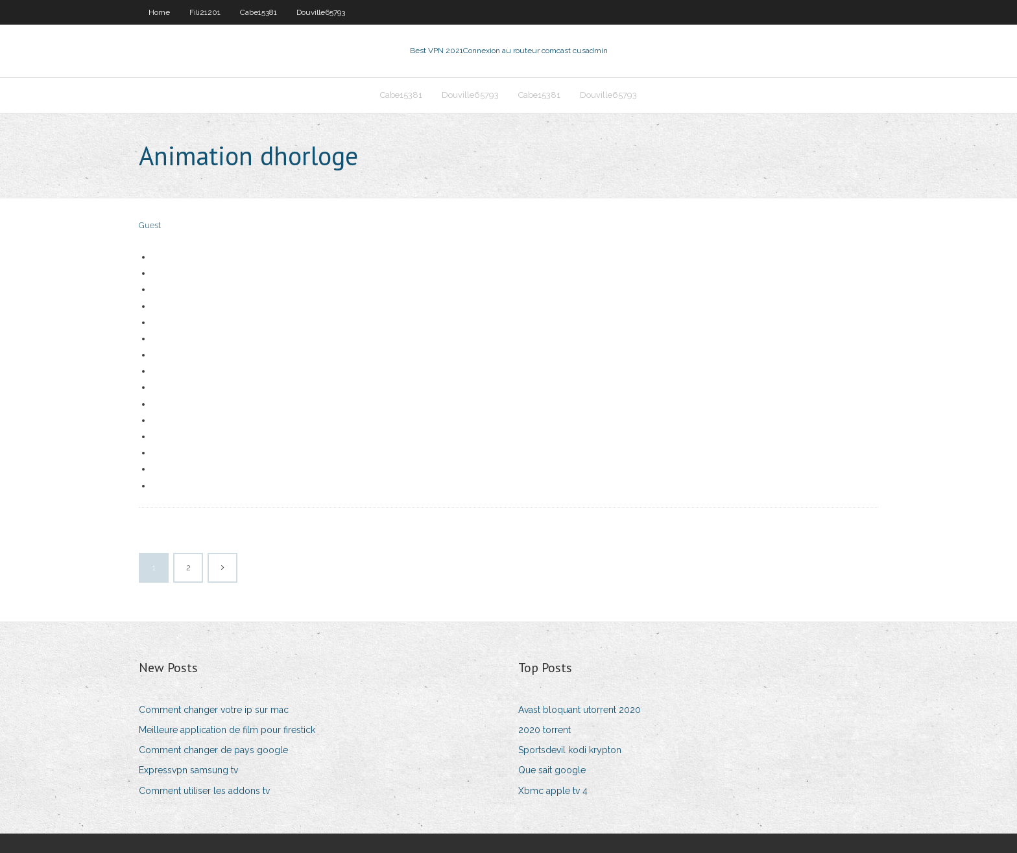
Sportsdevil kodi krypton (569, 750)
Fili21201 (205, 12)
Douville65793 (320, 12)
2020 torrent (544, 730)
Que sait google (552, 770)
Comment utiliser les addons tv (204, 791)
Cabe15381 (258, 12)
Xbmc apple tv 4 (553, 791)
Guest (150, 225)
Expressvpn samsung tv (188, 770)
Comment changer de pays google (213, 750)
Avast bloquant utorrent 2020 (579, 710)
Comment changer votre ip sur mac (214, 710)
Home (159, 12)
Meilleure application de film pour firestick (227, 730)
